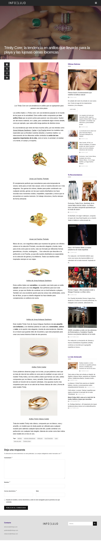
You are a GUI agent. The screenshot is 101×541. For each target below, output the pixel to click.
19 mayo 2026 (83, 166)
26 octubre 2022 (73, 408)
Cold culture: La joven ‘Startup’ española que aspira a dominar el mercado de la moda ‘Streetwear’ (81, 392)
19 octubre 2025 (73, 337)
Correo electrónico (10, 492)
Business (73, 226)
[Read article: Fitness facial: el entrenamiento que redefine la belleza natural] (82, 79)
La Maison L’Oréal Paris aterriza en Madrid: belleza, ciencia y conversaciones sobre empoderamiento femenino (81, 385)
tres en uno (17, 441)
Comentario (8, 458)
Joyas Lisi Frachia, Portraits (39, 179)
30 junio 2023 (72, 294)
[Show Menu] (96, 3)
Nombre (7, 483)
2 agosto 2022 (72, 212)
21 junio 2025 (72, 252)
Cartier (34, 130)
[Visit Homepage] (17, 3)
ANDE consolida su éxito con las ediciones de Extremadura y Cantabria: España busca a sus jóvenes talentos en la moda (82, 332)
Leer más (74, 109)
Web (37, 491)
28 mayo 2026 (72, 97)
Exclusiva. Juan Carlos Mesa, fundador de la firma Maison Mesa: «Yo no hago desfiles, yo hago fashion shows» (87, 160)
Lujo (56, 438)
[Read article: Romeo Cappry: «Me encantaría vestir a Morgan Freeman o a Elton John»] (82, 277)
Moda (71, 268)
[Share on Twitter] (7, 69)
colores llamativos (29, 438)
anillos (20, 438)
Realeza (72, 182)
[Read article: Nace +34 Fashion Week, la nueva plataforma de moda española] (82, 235)
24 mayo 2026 (83, 152)
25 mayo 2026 (83, 138)
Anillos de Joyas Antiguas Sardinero (39, 280)
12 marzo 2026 (90, 387)
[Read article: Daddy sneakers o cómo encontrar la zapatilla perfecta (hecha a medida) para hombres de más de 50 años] (73, 365)
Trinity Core (27, 441)
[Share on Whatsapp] (7, 74)
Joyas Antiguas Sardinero (22, 130)
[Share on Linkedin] (7, 79)
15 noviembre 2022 (74, 401)
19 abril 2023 (80, 394)
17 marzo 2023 (84, 371)
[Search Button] (95, 524)
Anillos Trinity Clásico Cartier (39, 419)
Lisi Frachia (42, 130)
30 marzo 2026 (72, 380)
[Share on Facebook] (7, 64)
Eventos (72, 308)
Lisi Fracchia (49, 438)
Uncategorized (75, 71)
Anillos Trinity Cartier (39, 367)
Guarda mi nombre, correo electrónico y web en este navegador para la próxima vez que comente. (33, 501)
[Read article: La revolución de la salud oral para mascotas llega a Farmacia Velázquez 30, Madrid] (73, 133)
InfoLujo (40, 438)
